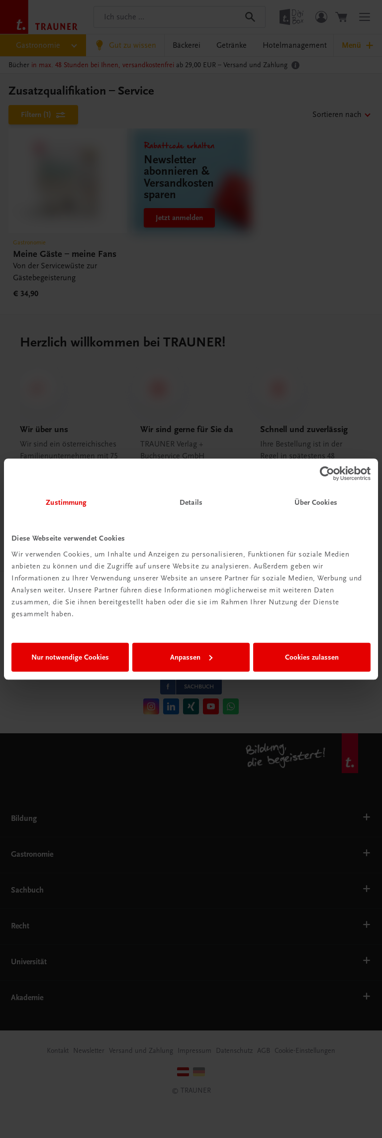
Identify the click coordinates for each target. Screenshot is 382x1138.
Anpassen (191, 657)
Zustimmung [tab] (66, 502)
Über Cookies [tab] (315, 502)
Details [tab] (191, 502)
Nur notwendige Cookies (70, 657)
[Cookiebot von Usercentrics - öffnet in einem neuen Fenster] (327, 473)
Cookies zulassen (312, 657)
